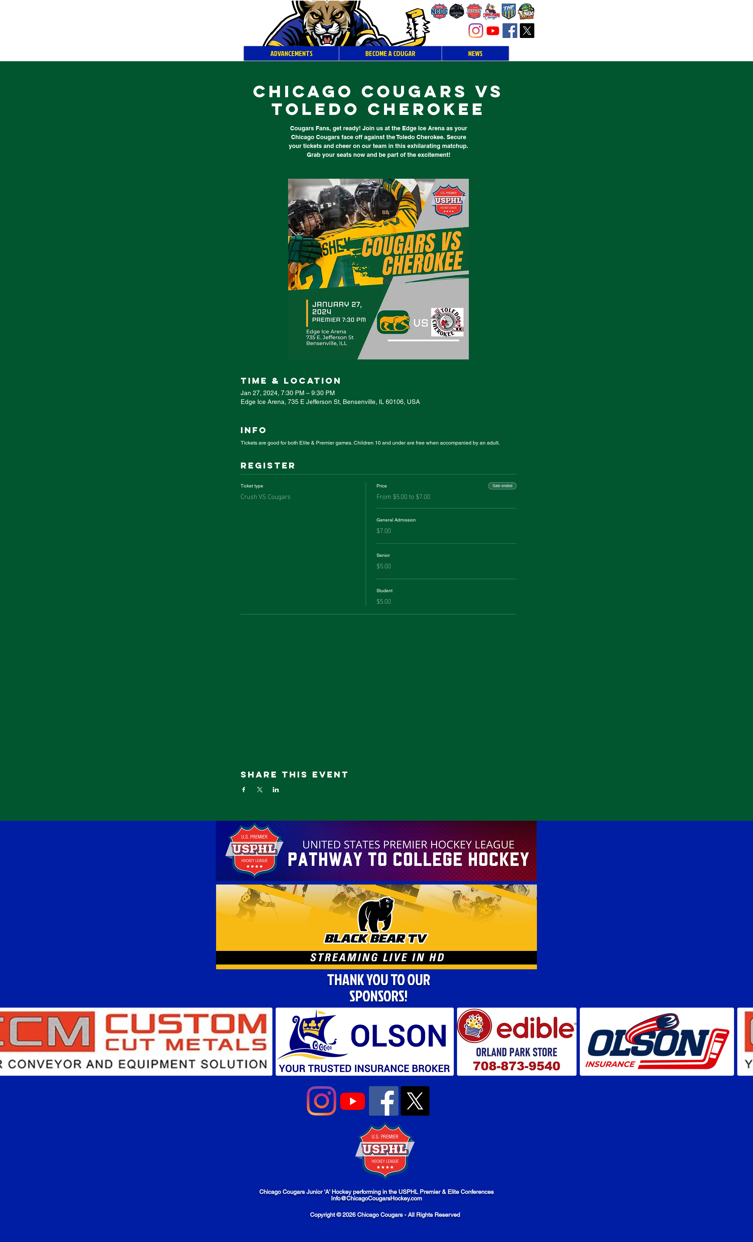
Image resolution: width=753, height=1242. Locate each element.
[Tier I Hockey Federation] (509, 11)
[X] (527, 30)
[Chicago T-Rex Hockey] (526, 11)
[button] (365, 1042)
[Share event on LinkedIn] (276, 789)
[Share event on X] (260, 789)
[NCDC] (439, 11)
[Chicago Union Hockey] (457, 11)
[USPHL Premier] (474, 11)
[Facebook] (510, 30)
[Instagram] (475, 30)
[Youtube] (493, 30)
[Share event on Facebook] (244, 789)
